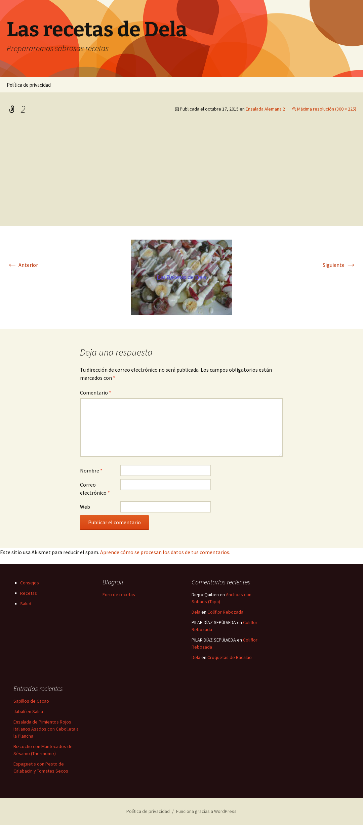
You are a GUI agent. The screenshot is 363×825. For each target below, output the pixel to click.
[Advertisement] (181, 176)
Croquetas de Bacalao (229, 657)
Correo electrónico (95, 488)
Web (85, 506)
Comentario (95, 392)
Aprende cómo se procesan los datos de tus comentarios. (165, 552)
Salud (25, 604)
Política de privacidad (29, 85)
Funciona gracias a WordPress (206, 811)
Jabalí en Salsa (28, 711)
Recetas (28, 593)
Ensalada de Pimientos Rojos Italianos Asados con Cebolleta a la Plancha (46, 729)
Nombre (91, 470)
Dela (196, 612)
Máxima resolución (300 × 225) (326, 109)
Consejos (29, 583)
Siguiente (339, 264)
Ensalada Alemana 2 (265, 109)
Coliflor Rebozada (225, 612)
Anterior (22, 264)
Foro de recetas (119, 594)
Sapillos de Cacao (31, 701)
